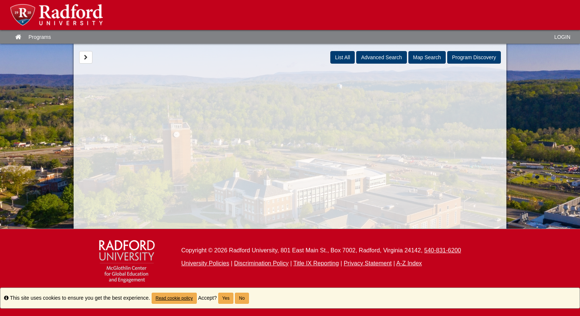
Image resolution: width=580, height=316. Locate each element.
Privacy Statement (368, 263)
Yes (226, 298)
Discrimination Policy (261, 263)
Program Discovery (474, 57)
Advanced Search (381, 57)
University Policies (205, 263)
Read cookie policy (174, 298)
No (242, 298)
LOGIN (562, 37)
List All (342, 57)
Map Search (427, 57)
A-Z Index (409, 263)
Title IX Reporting (316, 263)
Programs (39, 37)
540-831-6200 (442, 250)
